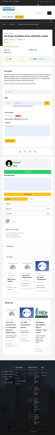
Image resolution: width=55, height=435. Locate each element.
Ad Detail (12, 24)
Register (11, 17)
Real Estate (10, 273)
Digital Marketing (29, 320)
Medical (11, 33)
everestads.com (12, 83)
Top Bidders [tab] (31, 199)
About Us (11, 1)
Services (6, 33)
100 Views (40, 348)
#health (10, 91)
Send (47, 103)
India (13, 221)
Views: (20, 39)
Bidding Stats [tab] (8, 199)
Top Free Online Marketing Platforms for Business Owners (36, 403)
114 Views (25, 338)
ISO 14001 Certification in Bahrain (26, 324)
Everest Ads (34, 431)
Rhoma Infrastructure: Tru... (12, 279)
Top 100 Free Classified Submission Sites (36, 375)
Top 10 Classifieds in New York (36, 389)
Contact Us (17, 383)
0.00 (47, 208)
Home (4, 24)
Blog (16, 375)
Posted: (6, 39)
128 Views (10, 343)
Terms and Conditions (20, 381)
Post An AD (19, 17)
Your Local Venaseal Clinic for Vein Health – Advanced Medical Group (12, 327)
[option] (13, 276)
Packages (16, 1)
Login (5, 17)
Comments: (8, 122)
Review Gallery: (9, 119)
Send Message (27, 194)
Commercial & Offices (13, 275)
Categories (43, 375)
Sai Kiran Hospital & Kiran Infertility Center (28, 24)
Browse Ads (5, 1)
